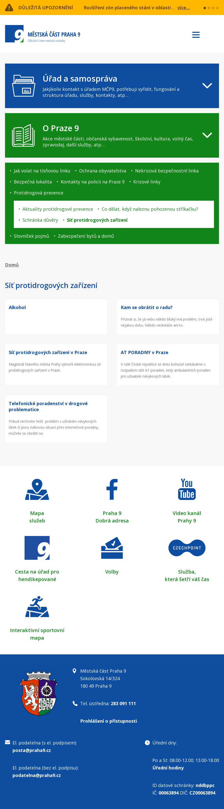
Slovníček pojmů (31, 236)
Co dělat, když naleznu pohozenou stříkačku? (150, 209)
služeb (37, 520)
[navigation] (112, 86)
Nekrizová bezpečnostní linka (167, 171)
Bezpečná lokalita (33, 182)
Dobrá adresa (112, 520)
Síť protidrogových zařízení (97, 220)
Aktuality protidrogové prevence (58, 209)
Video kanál (187, 513)
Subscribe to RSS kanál (214, 34)
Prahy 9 (187, 520)
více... (183, 8)
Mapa (37, 513)
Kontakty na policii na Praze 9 (93, 182)
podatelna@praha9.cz (37, 775)
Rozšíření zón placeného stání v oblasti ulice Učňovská (145, 8)
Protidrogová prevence (38, 193)
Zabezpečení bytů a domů (86, 236)
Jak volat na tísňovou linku (42, 171)
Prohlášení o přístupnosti (108, 721)
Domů (12, 265)
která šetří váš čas (187, 579)
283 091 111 (123, 703)
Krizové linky (146, 182)
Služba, (187, 571)
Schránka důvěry (40, 220)
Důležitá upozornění (45, 8)
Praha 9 (112, 513)
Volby (112, 571)
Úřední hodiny (168, 768)
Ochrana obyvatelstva (102, 171)
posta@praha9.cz (32, 750)
